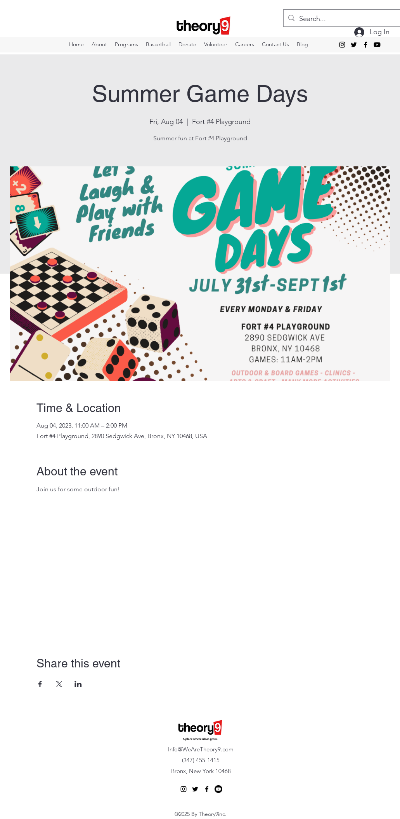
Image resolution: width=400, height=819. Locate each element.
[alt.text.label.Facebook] (365, 45)
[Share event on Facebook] (40, 684)
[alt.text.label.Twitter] (354, 45)
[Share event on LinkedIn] (78, 684)
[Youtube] (377, 45)
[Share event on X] (59, 684)
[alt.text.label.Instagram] (342, 45)
